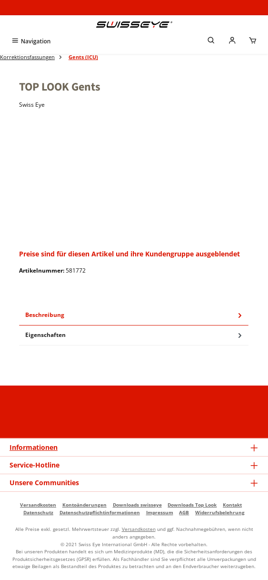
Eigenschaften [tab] (134, 335)
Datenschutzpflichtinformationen (100, 512)
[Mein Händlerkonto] (232, 41)
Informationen (34, 447)
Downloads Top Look (192, 504)
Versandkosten (38, 504)
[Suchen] (211, 41)
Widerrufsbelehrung (220, 512)
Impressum (159, 512)
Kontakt (232, 504)
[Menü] (31, 41)
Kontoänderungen (84, 504)
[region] (134, 181)
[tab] (133, 315)
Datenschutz (38, 512)
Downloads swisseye (137, 504)
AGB (184, 512)
